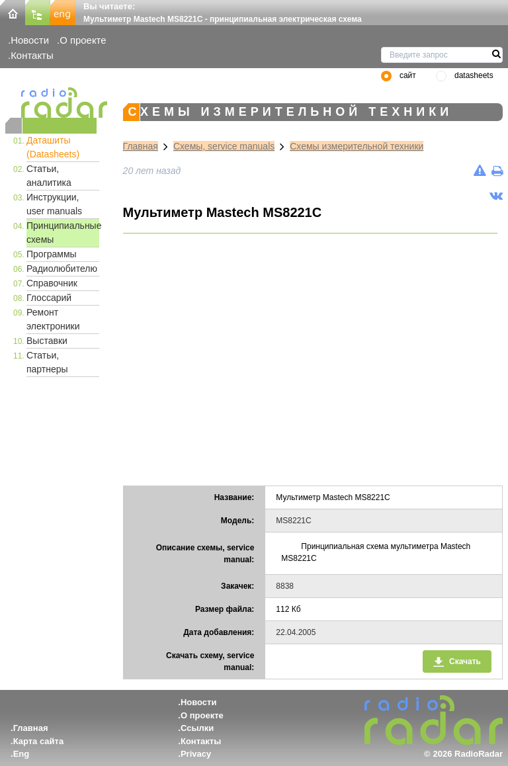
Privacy (196, 754)
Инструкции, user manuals (54, 204)
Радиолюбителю (61, 268)
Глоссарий (48, 297)
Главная (140, 146)
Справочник (51, 283)
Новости (30, 40)
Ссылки (197, 728)
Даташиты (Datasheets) (52, 147)
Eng (21, 754)
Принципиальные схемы (62, 232)
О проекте (83, 40)
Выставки (46, 340)
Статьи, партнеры (47, 362)
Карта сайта (38, 741)
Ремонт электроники (53, 319)
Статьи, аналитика (48, 175)
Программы (51, 254)
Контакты (32, 55)
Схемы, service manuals (224, 146)
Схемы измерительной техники (356, 146)
